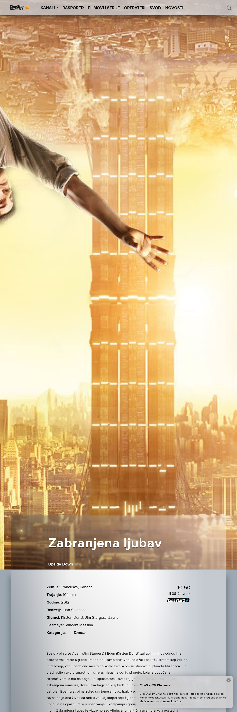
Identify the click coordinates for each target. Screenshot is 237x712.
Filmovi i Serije (104, 7)
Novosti (174, 7)
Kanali (49, 7)
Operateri (134, 7)
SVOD (155, 7)
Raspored (73, 7)
